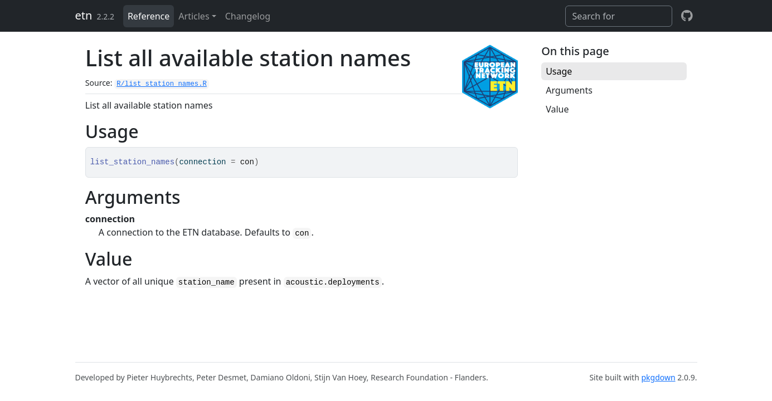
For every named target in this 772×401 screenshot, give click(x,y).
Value (557, 109)
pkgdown (658, 377)
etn (84, 15)
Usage (559, 71)
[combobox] (618, 16)
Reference (148, 16)
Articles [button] (193, 16)
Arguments (569, 90)
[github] (687, 16)
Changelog (247, 16)
